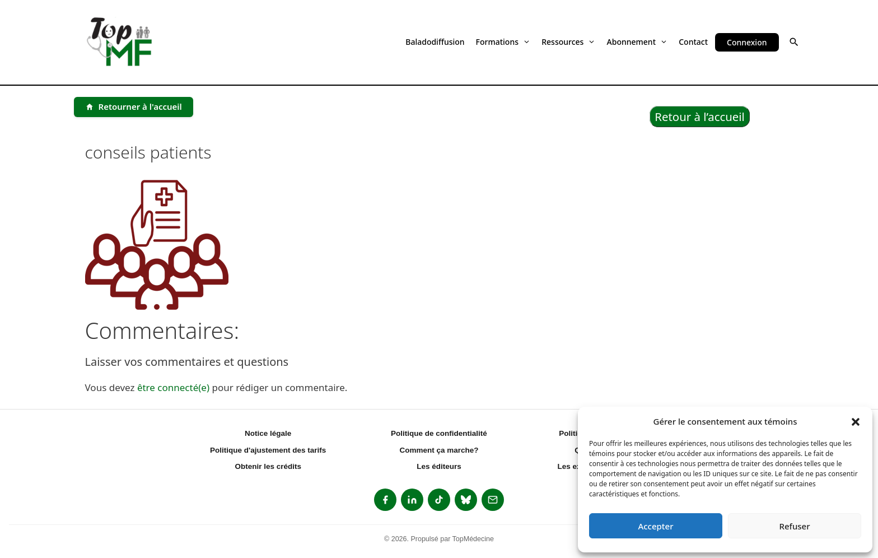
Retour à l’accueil (700, 116)
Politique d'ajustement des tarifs (268, 450)
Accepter (655, 526)
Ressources (568, 41)
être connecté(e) (173, 387)
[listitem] (385, 500)
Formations (503, 41)
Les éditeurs (439, 466)
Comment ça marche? (438, 450)
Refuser (794, 526)
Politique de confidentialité (439, 433)
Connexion (747, 42)
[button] (855, 421)
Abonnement (637, 41)
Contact (693, 41)
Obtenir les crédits (268, 466)
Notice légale (268, 433)
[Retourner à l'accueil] (133, 107)
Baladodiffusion (434, 41)
